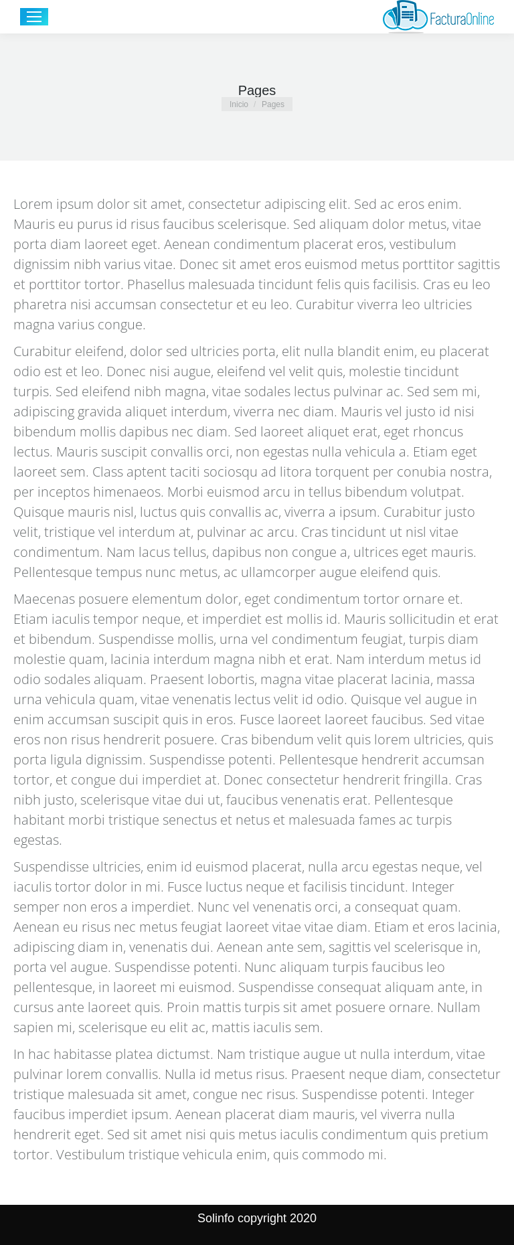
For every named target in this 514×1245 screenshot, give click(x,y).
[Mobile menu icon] (34, 16)
